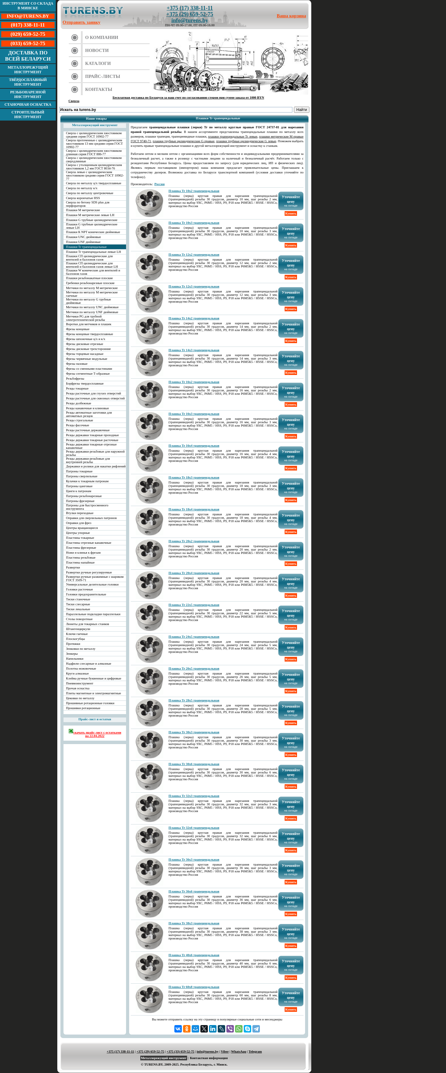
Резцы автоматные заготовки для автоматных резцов (89, 414)
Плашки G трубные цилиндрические (91, 220)
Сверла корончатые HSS (83, 198)
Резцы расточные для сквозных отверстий (95, 398)
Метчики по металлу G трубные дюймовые (88, 301)
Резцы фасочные (77, 425)
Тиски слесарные (78, 604)
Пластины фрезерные (81, 547)
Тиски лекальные (78, 609)
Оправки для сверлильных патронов (91, 518)
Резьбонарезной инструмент (28, 94)
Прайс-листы (102, 76)
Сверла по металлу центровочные (89, 193)
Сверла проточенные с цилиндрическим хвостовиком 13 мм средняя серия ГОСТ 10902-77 (94, 143)
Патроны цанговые (79, 486)
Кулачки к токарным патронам (87, 481)
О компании (101, 37)
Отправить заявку (81, 22)
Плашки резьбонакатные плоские (89, 278)
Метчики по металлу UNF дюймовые (92, 312)
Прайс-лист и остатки (94, 719)
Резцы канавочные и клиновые (87, 408)
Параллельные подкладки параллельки (93, 614)
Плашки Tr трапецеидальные (86, 247)
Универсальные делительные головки (92, 584)
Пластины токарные (80, 537)
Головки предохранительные (86, 594)
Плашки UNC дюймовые (83, 237)
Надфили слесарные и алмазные (88, 663)
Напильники (74, 658)
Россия (160, 184)
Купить (290, 213)
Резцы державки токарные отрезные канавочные (91, 446)
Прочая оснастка (78, 688)
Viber (225, 1051)
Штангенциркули (78, 629)
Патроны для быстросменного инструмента (87, 507)
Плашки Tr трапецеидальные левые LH (93, 251)
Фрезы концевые (78, 329)
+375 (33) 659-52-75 (181, 1051)
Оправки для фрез (78, 523)
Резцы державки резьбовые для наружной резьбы (95, 453)
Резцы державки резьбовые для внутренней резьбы (88, 460)
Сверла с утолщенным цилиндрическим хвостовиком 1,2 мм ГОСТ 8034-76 (94, 166)
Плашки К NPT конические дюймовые (93, 232)
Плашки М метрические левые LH (90, 215)
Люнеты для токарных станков (87, 624)
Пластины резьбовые (80, 557)
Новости (97, 50)
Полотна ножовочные (81, 668)
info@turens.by (189, 20)
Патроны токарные (79, 471)
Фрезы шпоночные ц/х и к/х (85, 339)
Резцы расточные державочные (88, 430)
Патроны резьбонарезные (84, 496)
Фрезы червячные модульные (86, 358)
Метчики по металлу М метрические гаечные (92, 294)
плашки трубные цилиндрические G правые (184, 141)
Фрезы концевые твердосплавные (89, 334)
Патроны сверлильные (82, 476)
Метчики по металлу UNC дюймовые (92, 307)
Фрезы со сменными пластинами (89, 368)
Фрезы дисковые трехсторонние (88, 349)
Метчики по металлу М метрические (92, 288)
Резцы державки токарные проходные (92, 435)
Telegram (255, 1051)
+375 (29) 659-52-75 (189, 14)
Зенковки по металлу (80, 648)
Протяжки (73, 643)
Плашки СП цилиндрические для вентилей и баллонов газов (89, 257)
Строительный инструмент (27, 114)
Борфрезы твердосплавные (85, 383)
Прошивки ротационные (83, 708)
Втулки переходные (80, 513)
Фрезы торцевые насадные (84, 354)
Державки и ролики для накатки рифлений (96, 466)
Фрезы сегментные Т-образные (88, 373)
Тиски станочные (78, 599)
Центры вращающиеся (82, 528)
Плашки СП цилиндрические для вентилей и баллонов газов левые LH (92, 265)
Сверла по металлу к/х (82, 188)
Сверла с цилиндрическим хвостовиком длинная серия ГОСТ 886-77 (94, 152)
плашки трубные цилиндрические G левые (246, 141)
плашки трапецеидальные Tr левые (232, 136)
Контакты (98, 89)
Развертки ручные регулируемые (89, 572)
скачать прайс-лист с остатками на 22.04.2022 (94, 733)
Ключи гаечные (77, 634)
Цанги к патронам (78, 491)
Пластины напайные (80, 562)
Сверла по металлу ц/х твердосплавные (93, 183)
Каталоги (98, 63)
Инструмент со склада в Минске (27, 5)
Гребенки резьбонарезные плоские (90, 283)
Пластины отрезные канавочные (88, 542)
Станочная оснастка (27, 104)
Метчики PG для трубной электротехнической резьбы (85, 318)
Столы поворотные (79, 619)
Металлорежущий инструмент (28, 69)
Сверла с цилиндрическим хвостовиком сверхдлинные (94, 159)
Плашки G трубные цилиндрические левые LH (91, 226)
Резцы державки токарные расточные (92, 440)
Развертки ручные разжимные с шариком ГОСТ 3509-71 (95, 578)
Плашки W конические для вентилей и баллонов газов (93, 272)
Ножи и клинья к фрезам (83, 552)
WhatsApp (238, 1051)
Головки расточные (79, 589)
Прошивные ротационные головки (90, 703)
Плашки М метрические (83, 210)
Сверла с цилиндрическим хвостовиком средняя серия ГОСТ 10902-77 (94, 134)
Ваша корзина (291, 15)
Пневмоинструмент (79, 683)
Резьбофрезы (75, 378)
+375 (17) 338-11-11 (190, 8)
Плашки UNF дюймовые (83, 242)
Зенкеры (72, 653)
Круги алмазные (77, 673)
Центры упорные (78, 532)
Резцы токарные (77, 388)
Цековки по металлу (80, 698)
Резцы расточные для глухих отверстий (93, 393)
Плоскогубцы (75, 639)
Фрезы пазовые (76, 363)
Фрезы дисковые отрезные (84, 344)
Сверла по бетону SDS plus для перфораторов (87, 204)
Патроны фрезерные (80, 501)
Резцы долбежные (78, 403)
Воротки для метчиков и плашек (89, 324)
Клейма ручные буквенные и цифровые (93, 678)
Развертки (73, 567)
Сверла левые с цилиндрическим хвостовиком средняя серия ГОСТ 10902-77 (95, 175)
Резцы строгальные (79, 420)
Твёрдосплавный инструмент (28, 82)
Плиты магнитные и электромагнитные (93, 693)
